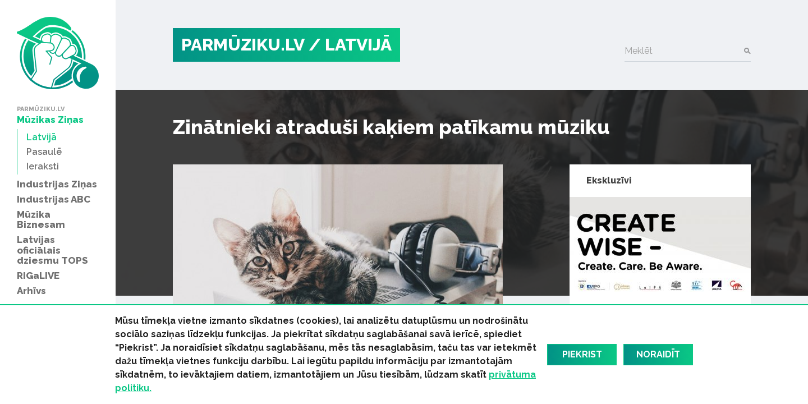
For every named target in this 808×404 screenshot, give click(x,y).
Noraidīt (658, 354)
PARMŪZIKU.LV (243, 44)
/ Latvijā (350, 44)
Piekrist (582, 354)
